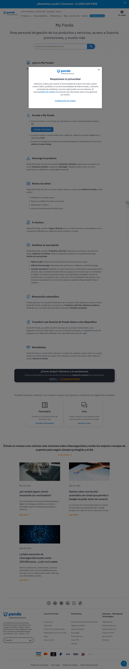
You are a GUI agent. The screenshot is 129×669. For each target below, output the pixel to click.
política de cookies (47, 92)
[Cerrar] (98, 69)
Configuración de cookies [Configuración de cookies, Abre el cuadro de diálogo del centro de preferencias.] (65, 101)
